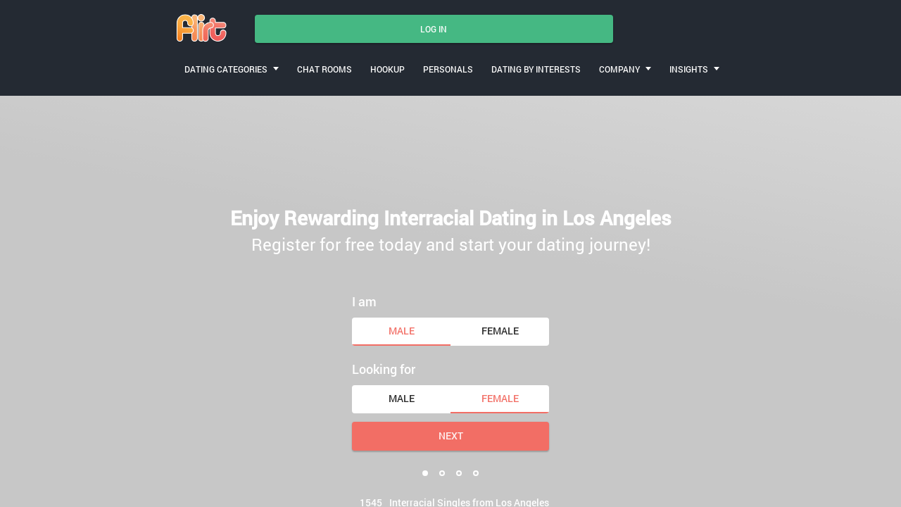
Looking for (383, 369)
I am (364, 301)
